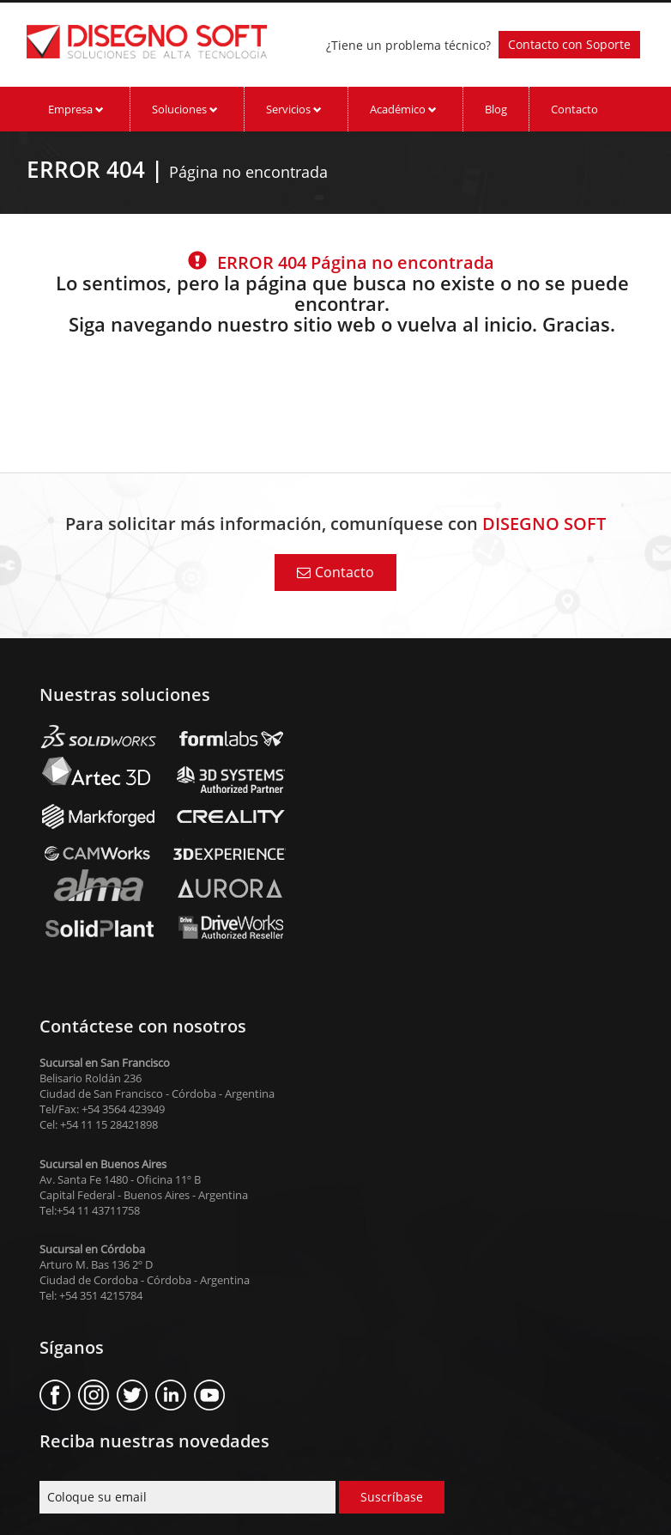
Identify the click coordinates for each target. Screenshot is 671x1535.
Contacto (574, 109)
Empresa (76, 109)
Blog (496, 109)
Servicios (294, 109)
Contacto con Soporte (569, 44)
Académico (403, 109)
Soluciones (185, 109)
